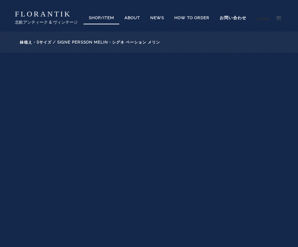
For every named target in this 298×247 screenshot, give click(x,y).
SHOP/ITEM (101, 17)
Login (263, 19)
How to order (191, 17)
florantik (43, 14)
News (157, 17)
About (132, 17)
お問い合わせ (233, 17)
